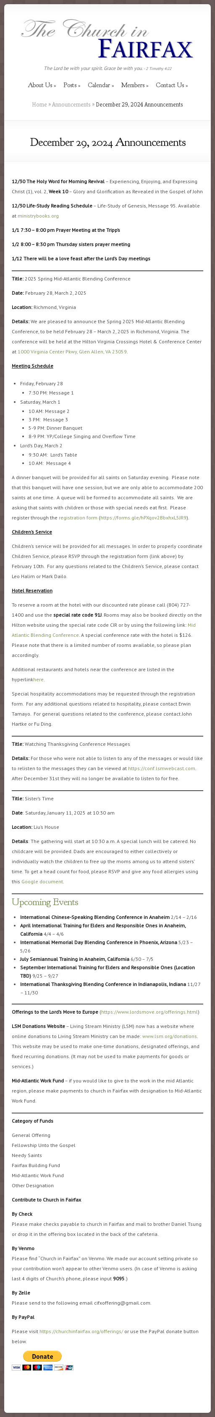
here (38, 679)
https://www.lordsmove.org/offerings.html (149, 1012)
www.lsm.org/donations (169, 1036)
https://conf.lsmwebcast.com (161, 768)
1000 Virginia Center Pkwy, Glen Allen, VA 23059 (72, 351)
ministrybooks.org (38, 216)
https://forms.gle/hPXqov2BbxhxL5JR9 (143, 517)
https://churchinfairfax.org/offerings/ (81, 1331)
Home (39, 104)
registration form (78, 517)
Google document (42, 881)
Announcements (71, 104)
